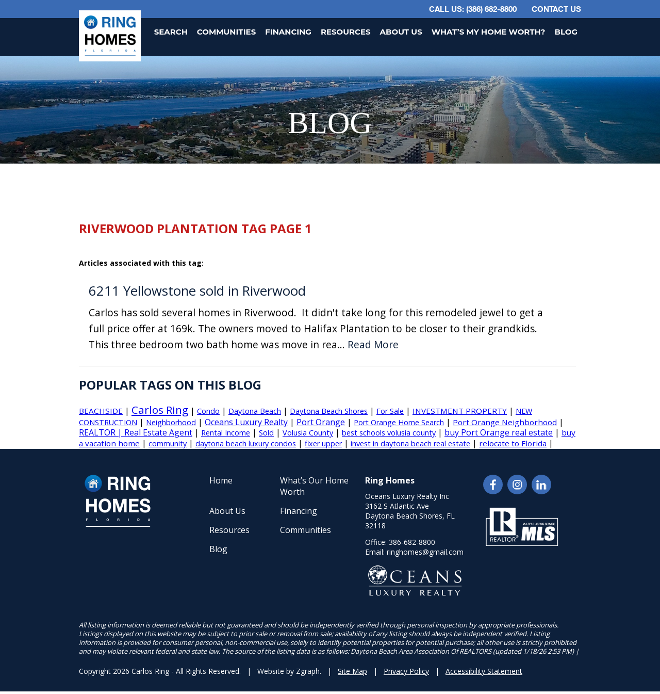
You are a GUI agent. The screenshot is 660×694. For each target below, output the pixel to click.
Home (221, 480)
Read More (373, 344)
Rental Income (225, 433)
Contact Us (556, 8)
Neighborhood (171, 422)
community (167, 443)
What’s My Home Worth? (489, 32)
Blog (566, 32)
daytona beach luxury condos (245, 443)
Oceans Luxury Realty (246, 422)
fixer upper (323, 443)
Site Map (352, 671)
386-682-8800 (412, 542)
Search (171, 32)
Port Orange (320, 422)
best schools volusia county (389, 433)
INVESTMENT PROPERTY (459, 411)
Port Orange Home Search (399, 422)
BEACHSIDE (101, 411)
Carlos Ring (159, 409)
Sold (266, 433)
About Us (401, 32)
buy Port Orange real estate (498, 432)
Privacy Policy (406, 671)
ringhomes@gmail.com (425, 552)
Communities (226, 32)
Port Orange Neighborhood (505, 422)
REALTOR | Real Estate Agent (135, 432)
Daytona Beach (254, 411)
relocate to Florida (513, 443)
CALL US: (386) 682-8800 (473, 8)
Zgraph (308, 671)
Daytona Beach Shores (329, 411)
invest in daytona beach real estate (410, 443)
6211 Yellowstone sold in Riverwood (197, 291)
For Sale (390, 411)
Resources (346, 32)
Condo (208, 411)
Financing (288, 32)
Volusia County (308, 433)
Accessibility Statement (484, 671)
